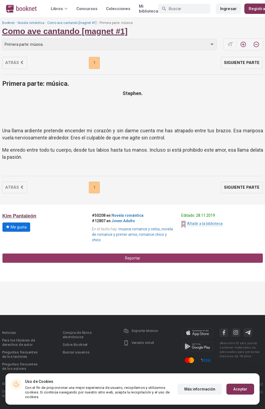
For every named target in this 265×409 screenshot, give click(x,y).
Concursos (86, 8)
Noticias (9, 333)
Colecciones (118, 8)
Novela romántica (31, 23)
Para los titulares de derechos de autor (18, 342)
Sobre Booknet (75, 345)
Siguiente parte (242, 62)
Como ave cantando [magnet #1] (71, 23)
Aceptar (240, 389)
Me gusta (16, 227)
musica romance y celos (139, 229)
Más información (200, 389)
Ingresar (228, 8)
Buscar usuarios (76, 352)
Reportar (132, 258)
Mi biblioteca (148, 9)
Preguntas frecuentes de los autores (20, 366)
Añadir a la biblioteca (205, 223)
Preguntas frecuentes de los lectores (20, 354)
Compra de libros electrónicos (77, 335)
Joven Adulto (123, 221)
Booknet (8, 23)
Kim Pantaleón (19, 216)
